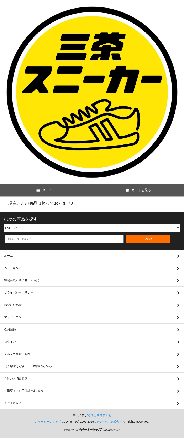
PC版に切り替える (99, 415)
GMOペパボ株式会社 (108, 421)
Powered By (92, 430)
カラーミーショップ (48, 421)
